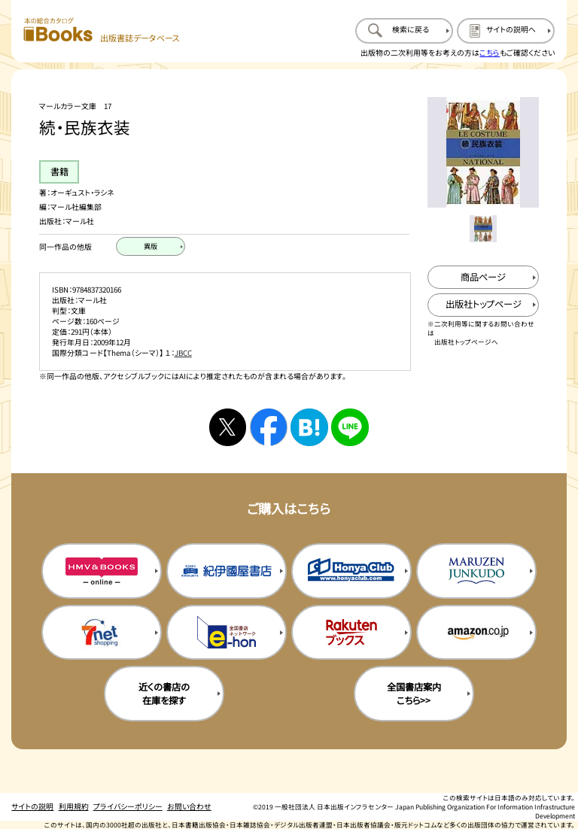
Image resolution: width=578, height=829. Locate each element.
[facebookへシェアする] (268, 426)
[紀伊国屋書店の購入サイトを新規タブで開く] (226, 571)
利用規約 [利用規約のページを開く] (74, 806)
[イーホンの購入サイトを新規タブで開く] (226, 632)
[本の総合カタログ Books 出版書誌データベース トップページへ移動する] (101, 30)
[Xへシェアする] (227, 426)
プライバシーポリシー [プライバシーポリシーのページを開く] (128, 806)
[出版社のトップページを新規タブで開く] (482, 305)
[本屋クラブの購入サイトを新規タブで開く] (351, 571)
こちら (489, 52)
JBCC (183, 353)
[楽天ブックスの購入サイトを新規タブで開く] (351, 632)
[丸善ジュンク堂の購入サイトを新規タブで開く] (476, 571)
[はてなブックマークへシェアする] (309, 426)
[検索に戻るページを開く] (404, 31)
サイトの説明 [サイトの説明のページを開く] (32, 806)
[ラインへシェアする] (349, 426)
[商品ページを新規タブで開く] (482, 277)
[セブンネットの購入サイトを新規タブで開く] (101, 632)
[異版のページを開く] (150, 247)
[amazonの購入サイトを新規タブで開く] (476, 632)
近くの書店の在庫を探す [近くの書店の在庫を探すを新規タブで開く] (164, 693)
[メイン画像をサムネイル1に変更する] (483, 228)
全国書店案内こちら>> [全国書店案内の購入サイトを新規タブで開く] (414, 693)
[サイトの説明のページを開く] (506, 31)
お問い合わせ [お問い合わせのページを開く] (189, 806)
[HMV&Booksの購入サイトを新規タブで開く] (101, 571)
